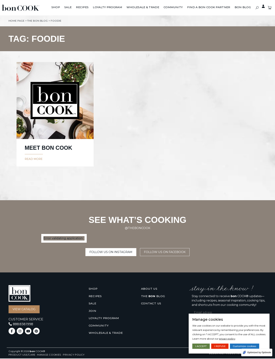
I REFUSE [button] (220, 346)
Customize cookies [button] (244, 346)
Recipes (95, 296)
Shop (93, 289)
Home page (17, 20)
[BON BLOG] (242, 7)
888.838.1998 (23, 325)
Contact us (151, 304)
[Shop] (55, 7)
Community (99, 326)
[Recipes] (82, 7)
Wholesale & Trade (106, 333)
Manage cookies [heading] (207, 319)
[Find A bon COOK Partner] (208, 7)
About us (149, 289)
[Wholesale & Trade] (142, 7)
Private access (261, 6)
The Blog (153, 297)
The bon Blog (37, 20)
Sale (92, 304)
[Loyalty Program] (107, 7)
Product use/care (22, 355)
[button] (257, 8)
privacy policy (227, 338)
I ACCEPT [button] (201, 346)
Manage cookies (49, 355)
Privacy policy (74, 355)
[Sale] (68, 7)
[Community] (173, 7)
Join (92, 311)
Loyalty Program (104, 318)
